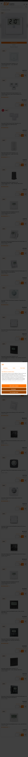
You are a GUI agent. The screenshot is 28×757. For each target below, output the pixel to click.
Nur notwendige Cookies (14, 392)
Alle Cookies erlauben (14, 385)
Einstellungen (14, 389)
